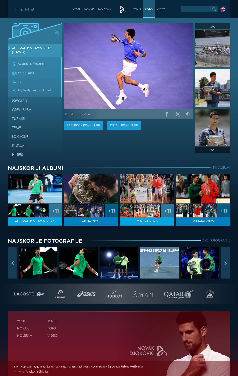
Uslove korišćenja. (132, 366)
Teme (16, 128)
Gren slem (22, 110)
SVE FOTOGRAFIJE (216, 240)
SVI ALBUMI (221, 167)
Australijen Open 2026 (35, 221)
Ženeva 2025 (147, 221)
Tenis (137, 9)
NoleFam (104, 9)
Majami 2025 (203, 221)
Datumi (18, 146)
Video (161, 9)
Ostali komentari (124, 125)
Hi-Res (17, 155)
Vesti (76, 9)
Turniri (18, 119)
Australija (24, 64)
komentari (83, 125)
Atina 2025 (91, 221)
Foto (149, 9)
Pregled (19, 101)
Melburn (38, 64)
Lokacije (20, 137)
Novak (89, 9)
